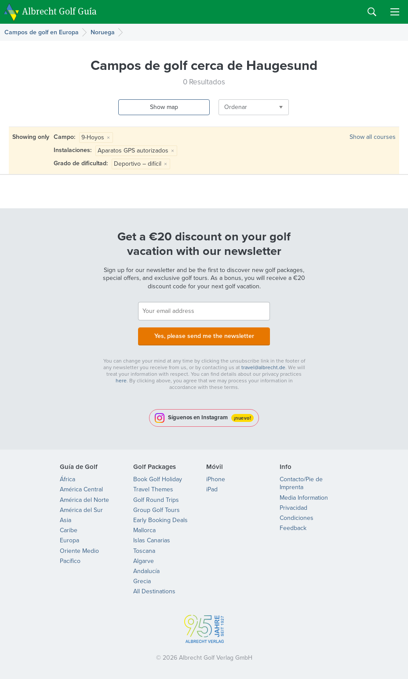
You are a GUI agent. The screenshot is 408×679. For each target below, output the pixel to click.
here (121, 380)
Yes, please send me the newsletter (204, 335)
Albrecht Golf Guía (59, 11)
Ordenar (224, 107)
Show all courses (373, 137)
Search (372, 12)
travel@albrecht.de (263, 367)
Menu (394, 12)
